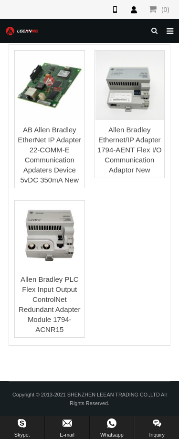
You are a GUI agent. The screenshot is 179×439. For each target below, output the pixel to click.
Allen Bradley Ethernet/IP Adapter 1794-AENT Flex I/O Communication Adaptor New (129, 150)
